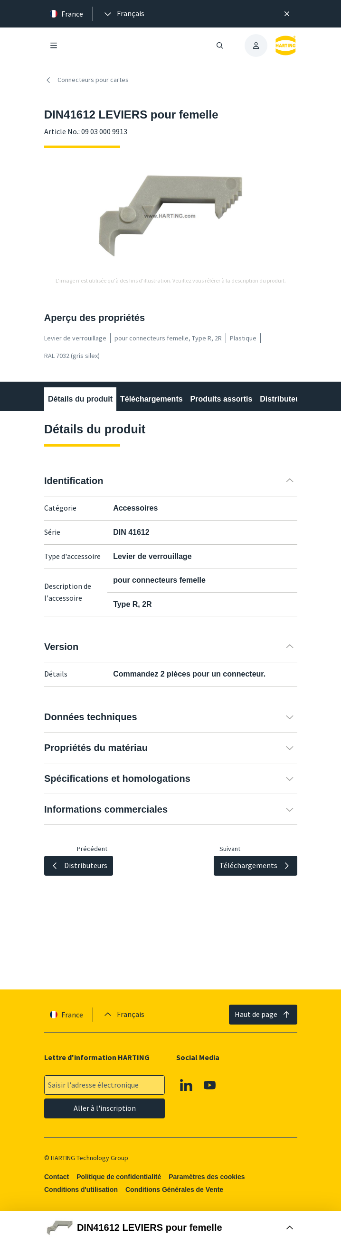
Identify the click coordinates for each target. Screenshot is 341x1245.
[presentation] (123, 14)
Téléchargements (151, 399)
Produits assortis (221, 399)
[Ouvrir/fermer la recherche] (219, 45)
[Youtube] (210, 1085)
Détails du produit (80, 399)
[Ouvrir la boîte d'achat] (170, 1228)
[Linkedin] (186, 1085)
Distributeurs (283, 399)
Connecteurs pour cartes (86, 80)
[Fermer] (287, 14)
